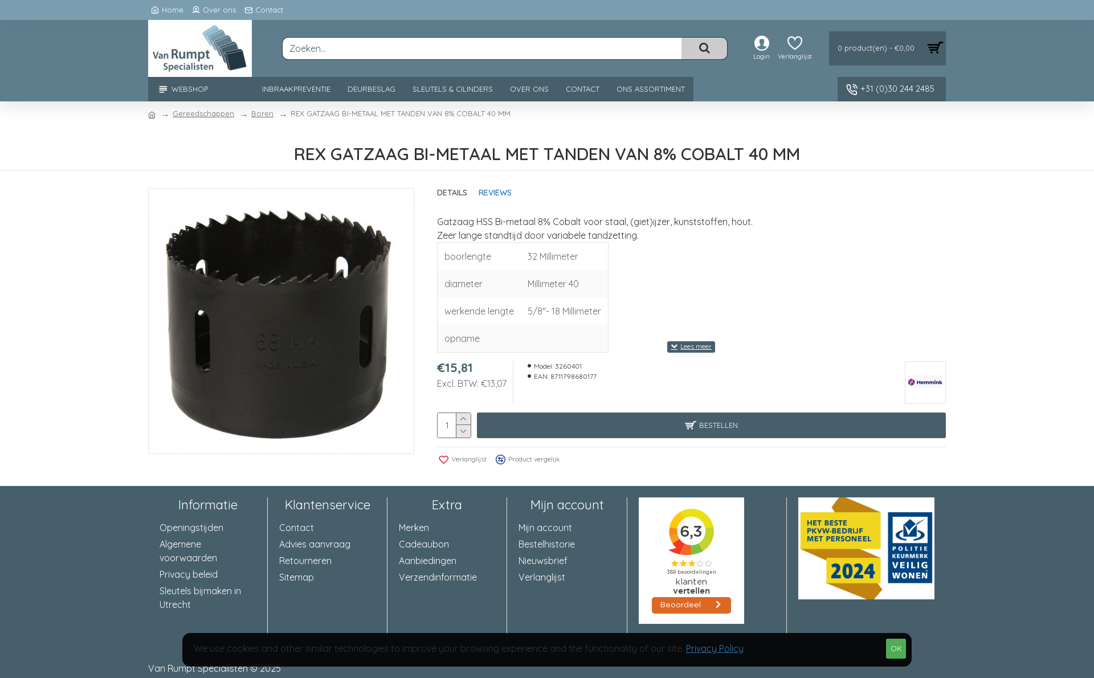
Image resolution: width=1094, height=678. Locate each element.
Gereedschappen (203, 113)
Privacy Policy (715, 648)
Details (452, 193)
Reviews (495, 193)
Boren (262, 113)
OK (896, 648)
